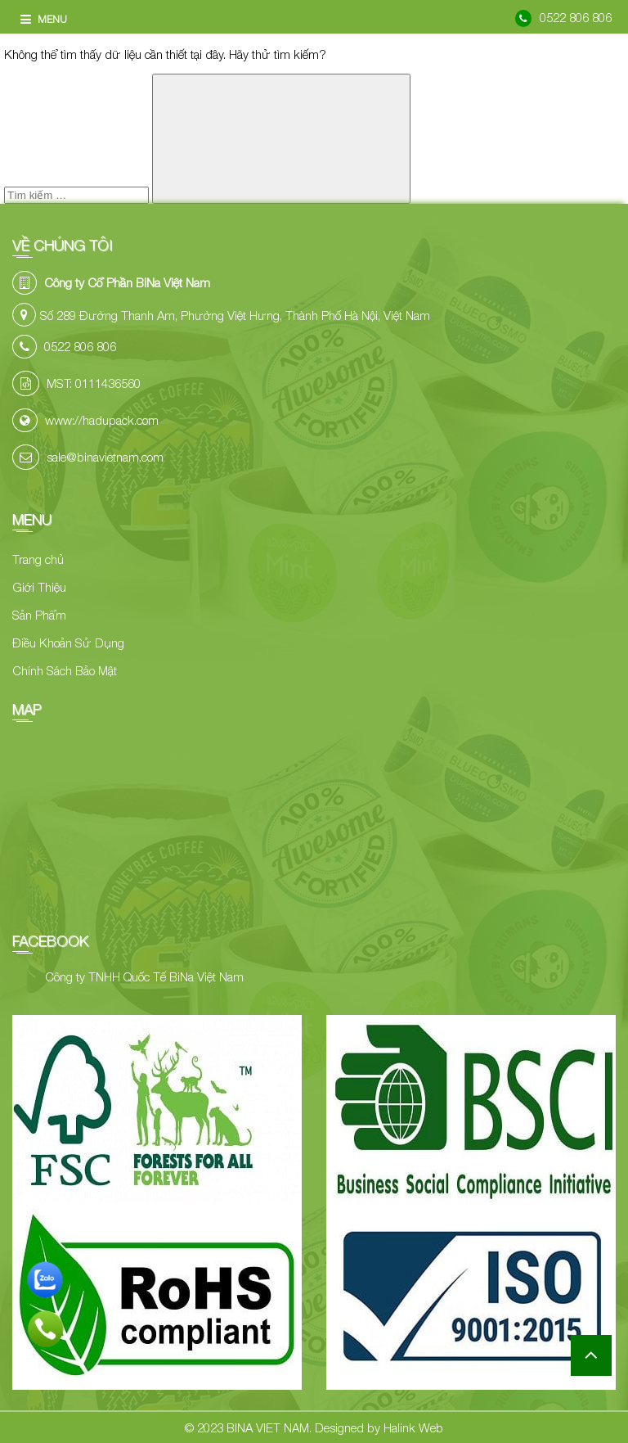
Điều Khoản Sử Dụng (68, 642)
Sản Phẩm (39, 614)
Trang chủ (38, 559)
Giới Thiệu (39, 586)
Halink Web (413, 1427)
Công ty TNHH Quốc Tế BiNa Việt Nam (144, 976)
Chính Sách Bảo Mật (64, 670)
